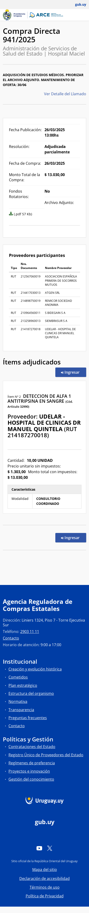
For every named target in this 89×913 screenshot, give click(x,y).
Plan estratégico (22, 685)
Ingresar (73, 372)
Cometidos (18, 677)
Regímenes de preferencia (31, 763)
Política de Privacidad (45, 896)
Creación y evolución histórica (35, 669)
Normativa (17, 701)
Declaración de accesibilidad (44, 878)
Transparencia (21, 709)
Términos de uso (45, 887)
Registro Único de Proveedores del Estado (45, 754)
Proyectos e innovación (29, 771)
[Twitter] (50, 848)
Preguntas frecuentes (27, 717)
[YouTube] (39, 848)
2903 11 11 (29, 631)
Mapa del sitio (44, 869)
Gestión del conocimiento (31, 779)
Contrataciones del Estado (31, 746)
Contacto (11, 638)
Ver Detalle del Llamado (65, 93)
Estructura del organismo (31, 693)
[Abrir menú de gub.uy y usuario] (77, 4)
